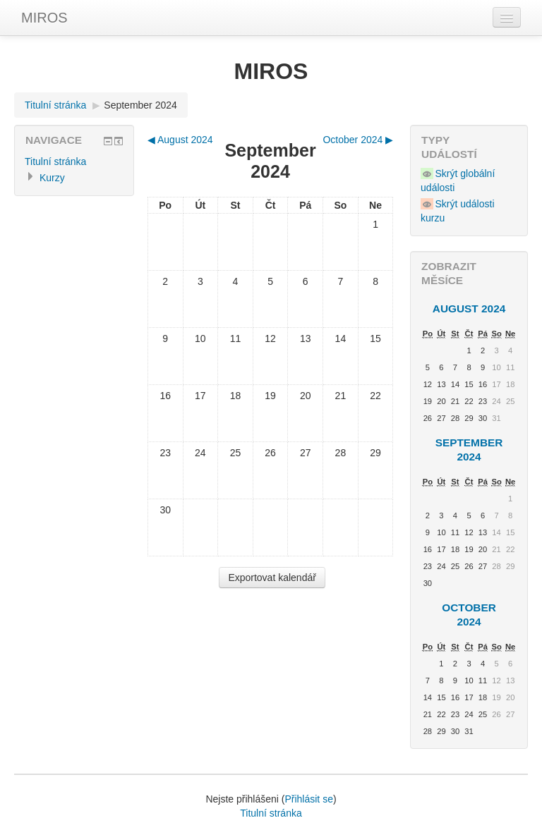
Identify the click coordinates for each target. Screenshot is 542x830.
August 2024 (469, 309)
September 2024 (140, 105)
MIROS (44, 17)
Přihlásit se (308, 799)
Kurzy (52, 177)
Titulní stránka (55, 105)
